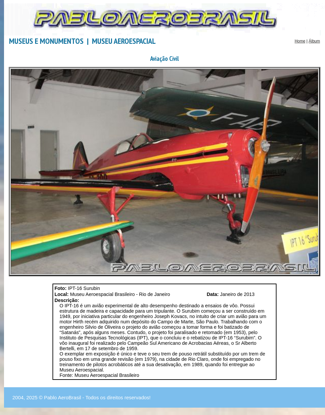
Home (300, 41)
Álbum (314, 41)
